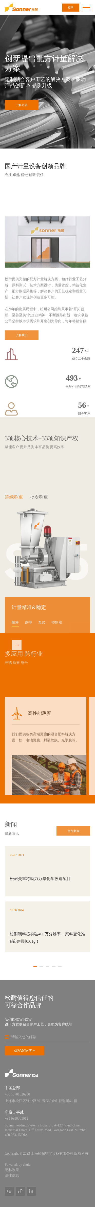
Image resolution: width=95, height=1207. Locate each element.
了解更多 (21, 105)
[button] (38, 789)
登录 (71, 7)
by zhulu (25, 1164)
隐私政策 (12, 1170)
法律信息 (12, 1175)
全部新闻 (73, 836)
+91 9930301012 (16, 1118)
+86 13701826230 (17, 1094)
